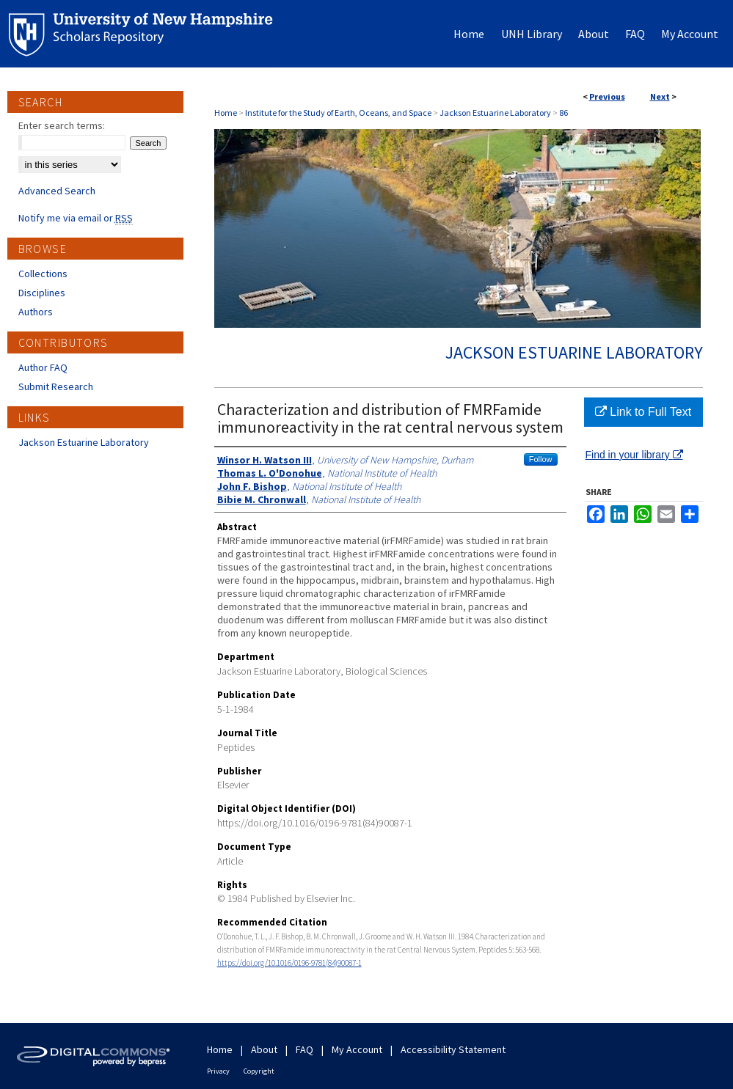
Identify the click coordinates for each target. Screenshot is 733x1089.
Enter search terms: (61, 125)
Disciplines (41, 292)
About (264, 1049)
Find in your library (634, 455)
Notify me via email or (75, 217)
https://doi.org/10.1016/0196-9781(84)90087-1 (289, 963)
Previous (607, 96)
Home (225, 112)
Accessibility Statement (453, 1049)
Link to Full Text (643, 412)
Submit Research (55, 386)
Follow (541, 459)
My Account (357, 1049)
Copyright (259, 1071)
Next (660, 96)
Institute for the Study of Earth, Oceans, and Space (338, 112)
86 (563, 112)
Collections (43, 273)
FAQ (304, 1049)
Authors (35, 311)
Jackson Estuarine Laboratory (495, 112)
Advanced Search (56, 190)
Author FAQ (43, 367)
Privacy (218, 1071)
